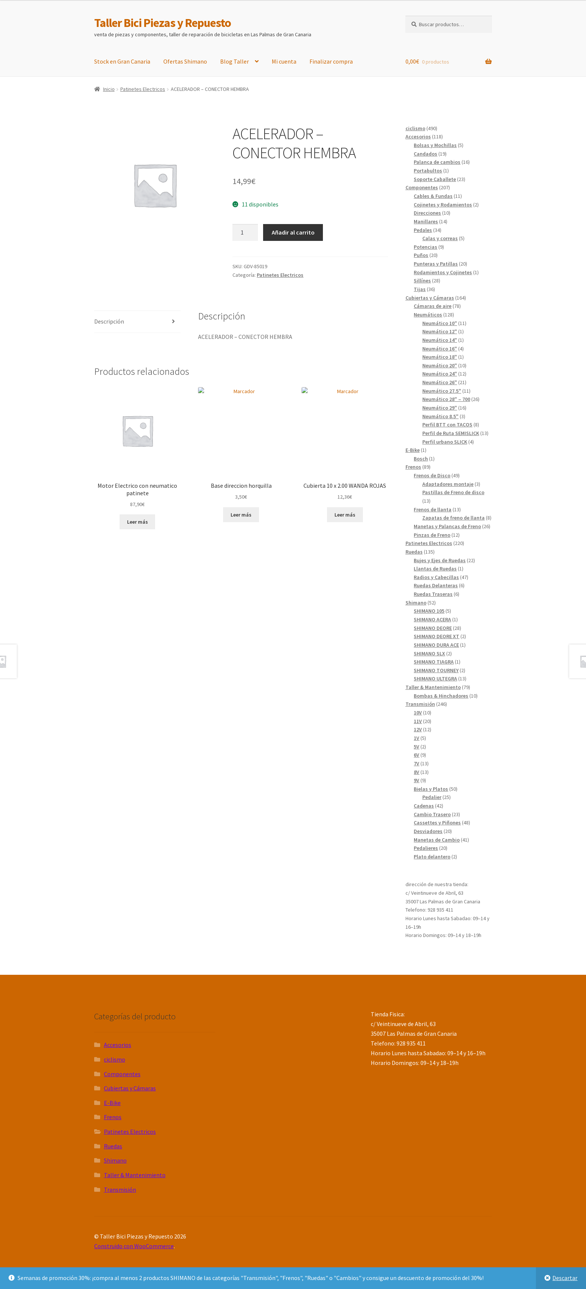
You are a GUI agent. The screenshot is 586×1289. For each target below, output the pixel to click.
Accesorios (117, 1044)
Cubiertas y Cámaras (130, 1088)
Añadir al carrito (293, 232)
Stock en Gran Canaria (122, 61)
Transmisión (120, 1189)
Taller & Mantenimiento (135, 1175)
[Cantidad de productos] (245, 232)
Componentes (122, 1074)
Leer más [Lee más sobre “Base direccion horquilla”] (241, 514)
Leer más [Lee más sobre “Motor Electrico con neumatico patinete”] (137, 521)
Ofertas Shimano (185, 61)
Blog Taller (234, 61)
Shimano (115, 1160)
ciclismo (114, 1059)
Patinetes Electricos (142, 89)
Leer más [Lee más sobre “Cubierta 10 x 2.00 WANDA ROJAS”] (344, 514)
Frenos (112, 1117)
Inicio (109, 89)
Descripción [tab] (109, 321)
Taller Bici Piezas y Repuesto (162, 22)
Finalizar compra (331, 61)
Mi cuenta (284, 61)
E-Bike (112, 1102)
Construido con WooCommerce (134, 1246)
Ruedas (113, 1146)
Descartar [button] (564, 1278)
